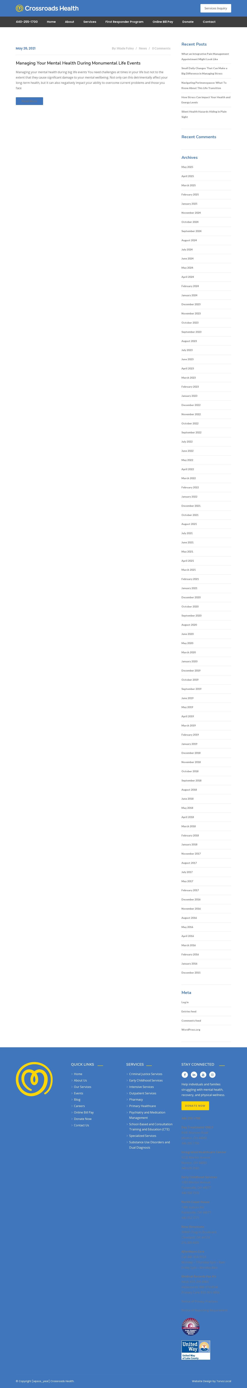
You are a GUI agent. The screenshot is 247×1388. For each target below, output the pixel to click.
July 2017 (187, 872)
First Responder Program (124, 22)
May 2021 (187, 551)
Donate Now (82, 1119)
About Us (80, 1080)
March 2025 (188, 185)
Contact (209, 22)
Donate (188, 22)
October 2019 (189, 679)
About (69, 22)
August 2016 (189, 917)
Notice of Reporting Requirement (204, 1310)
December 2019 (190, 670)
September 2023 (191, 331)
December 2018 (190, 752)
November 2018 (191, 762)
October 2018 (189, 771)
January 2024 (189, 295)
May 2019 (187, 707)
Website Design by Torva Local (211, 1381)
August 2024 (189, 240)
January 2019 (189, 743)
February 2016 (190, 954)
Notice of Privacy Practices (199, 1301)
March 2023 (188, 377)
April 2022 (187, 469)
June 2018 (187, 798)
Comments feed (191, 1020)
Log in (185, 1002)
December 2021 (190, 505)
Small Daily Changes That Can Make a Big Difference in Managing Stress (204, 71)
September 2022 (191, 432)
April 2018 (187, 817)
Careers (79, 1106)
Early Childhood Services (146, 1080)
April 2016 (187, 936)
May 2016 (187, 927)
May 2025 (187, 166)
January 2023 (189, 395)
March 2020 (188, 652)
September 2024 (191, 231)
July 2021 (187, 533)
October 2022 (189, 423)
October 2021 (189, 514)
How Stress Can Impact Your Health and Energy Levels (205, 100)
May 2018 (187, 807)
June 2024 (187, 258)
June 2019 (187, 698)
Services (89, 22)
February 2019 (190, 734)
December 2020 (190, 597)
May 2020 (187, 643)
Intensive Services (141, 1087)
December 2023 (190, 304)
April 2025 (187, 176)
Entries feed (188, 1011)
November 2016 (191, 908)
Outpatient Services (142, 1093)
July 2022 (187, 441)
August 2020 (189, 624)
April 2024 (187, 276)
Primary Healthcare (142, 1106)
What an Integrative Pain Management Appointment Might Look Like (205, 56)
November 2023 (191, 313)
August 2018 (189, 789)
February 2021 (190, 578)
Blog (77, 1099)
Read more (29, 101)
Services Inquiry (215, 8)
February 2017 (190, 890)
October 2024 (189, 221)
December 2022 (190, 405)
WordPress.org (190, 1029)
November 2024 (191, 212)
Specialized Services (142, 1136)
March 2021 (188, 569)
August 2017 (189, 862)
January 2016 (189, 963)
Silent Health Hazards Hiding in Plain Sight (204, 114)
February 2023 (190, 386)
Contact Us (81, 1125)
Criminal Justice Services (145, 1074)
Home (51, 22)
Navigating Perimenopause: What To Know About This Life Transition (204, 85)
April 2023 (187, 368)
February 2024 (190, 286)
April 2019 (187, 716)
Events (78, 1093)
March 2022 (188, 478)
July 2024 (187, 249)
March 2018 (188, 826)
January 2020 (189, 661)
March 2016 (188, 945)
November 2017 (191, 853)
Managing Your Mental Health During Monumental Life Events (78, 63)
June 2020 (187, 633)
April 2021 (187, 560)
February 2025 (190, 194)
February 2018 (190, 835)
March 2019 (188, 725)
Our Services (82, 1087)
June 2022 (187, 450)
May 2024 (187, 267)
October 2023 (189, 322)
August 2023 (189, 341)
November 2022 (191, 414)
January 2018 (189, 844)
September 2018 (191, 780)
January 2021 (189, 588)
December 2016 (190, 899)
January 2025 (189, 203)
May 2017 (187, 881)
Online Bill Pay (163, 22)
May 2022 (187, 460)
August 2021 (189, 523)
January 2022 (189, 496)
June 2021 (187, 542)
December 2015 (190, 972)
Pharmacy (136, 1099)
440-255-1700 (27, 22)
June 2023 (187, 359)
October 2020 (189, 606)
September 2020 (191, 615)
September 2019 (191, 688)
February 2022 (190, 487)
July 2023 (187, 350)
